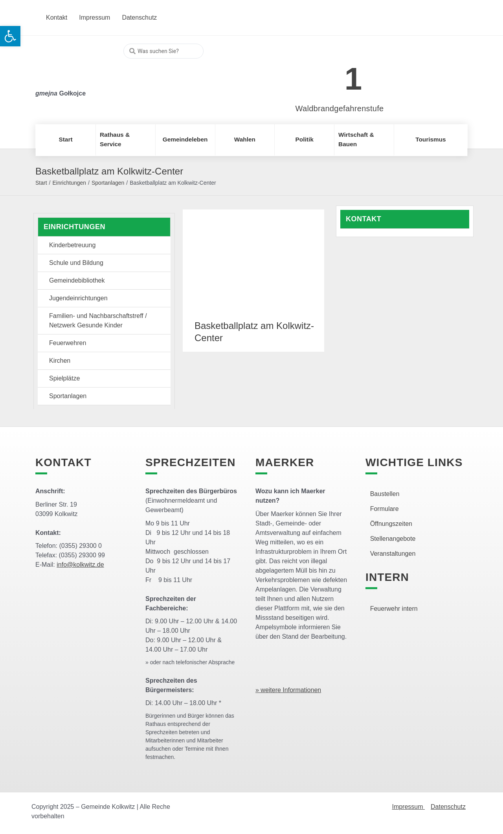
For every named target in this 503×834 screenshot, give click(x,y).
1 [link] (353, 78)
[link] (328, 74)
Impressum (408, 806)
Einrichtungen (69, 183)
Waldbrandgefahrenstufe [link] (340, 108)
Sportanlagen (108, 183)
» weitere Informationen (288, 690)
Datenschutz (448, 806)
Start (41, 183)
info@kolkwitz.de (80, 564)
